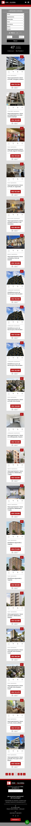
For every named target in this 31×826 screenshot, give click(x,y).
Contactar (15, 819)
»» (24, 774)
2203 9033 (12, 813)
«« (6, 774)
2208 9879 (18, 813)
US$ (20, 33)
